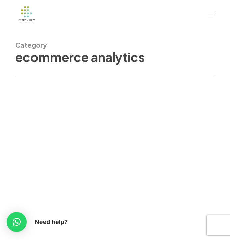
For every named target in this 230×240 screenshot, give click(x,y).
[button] (17, 222)
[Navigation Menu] (211, 15)
